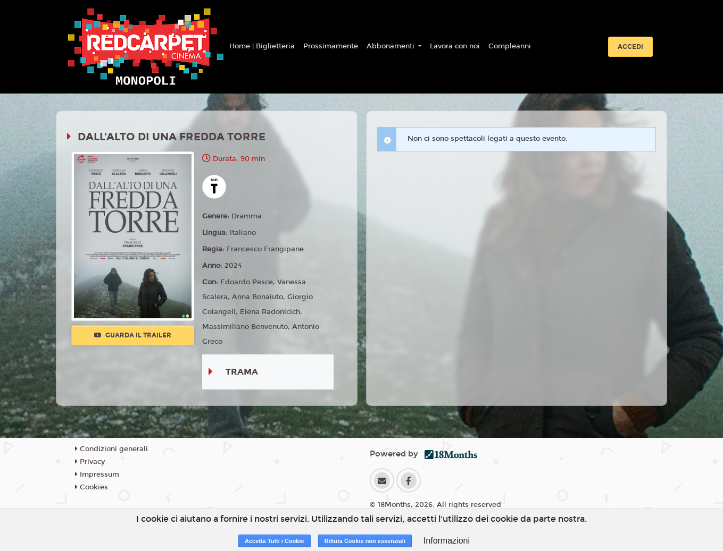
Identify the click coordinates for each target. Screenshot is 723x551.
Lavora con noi (455, 46)
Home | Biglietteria (262, 46)
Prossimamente (330, 46)
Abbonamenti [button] (392, 46)
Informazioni (446, 540)
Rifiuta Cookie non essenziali (365, 541)
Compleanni (509, 46)
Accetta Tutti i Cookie (274, 541)
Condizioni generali (111, 449)
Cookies (91, 487)
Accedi (630, 46)
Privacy (90, 461)
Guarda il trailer (132, 335)
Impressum (97, 474)
